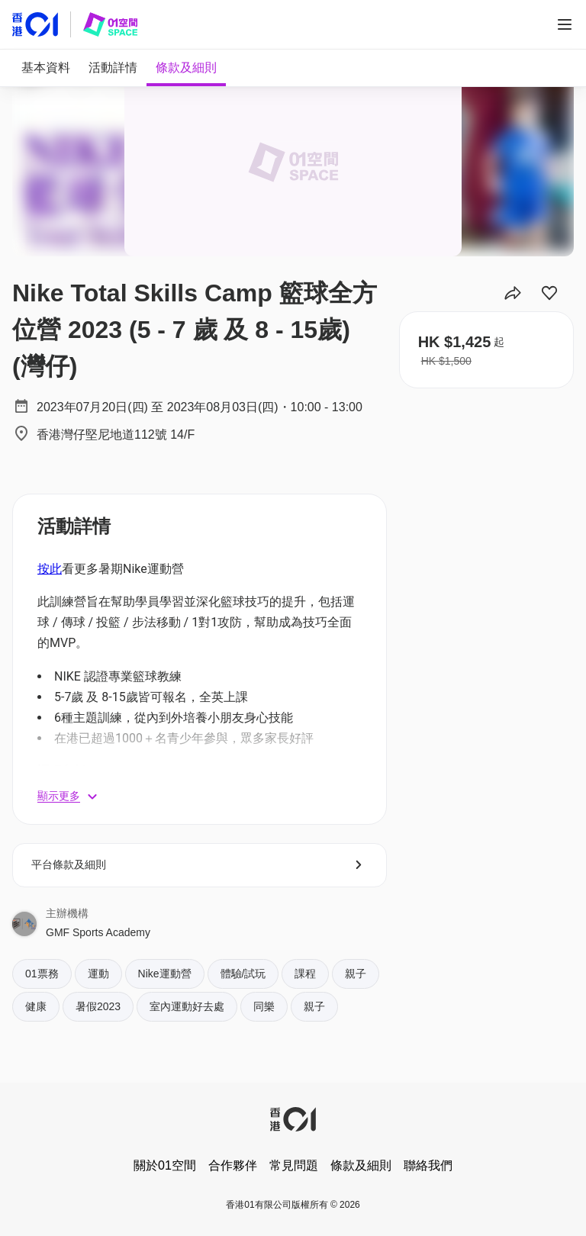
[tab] (45, 68)
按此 (49, 569)
